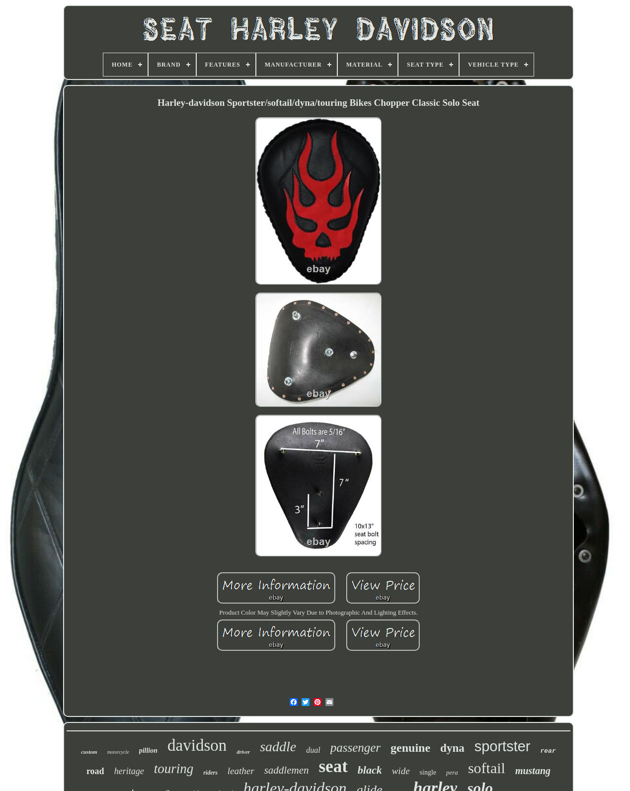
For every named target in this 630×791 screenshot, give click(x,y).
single (428, 772)
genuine (410, 747)
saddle (278, 746)
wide (401, 771)
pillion (148, 750)
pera (452, 772)
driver (243, 752)
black (370, 770)
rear (548, 751)
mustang (533, 770)
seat (332, 766)
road (95, 771)
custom (89, 752)
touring (174, 768)
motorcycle (118, 752)
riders (210, 772)
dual (313, 750)
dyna (452, 748)
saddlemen (286, 770)
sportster (502, 746)
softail (486, 768)
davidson (197, 745)
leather (241, 771)
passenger (355, 747)
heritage (129, 771)
